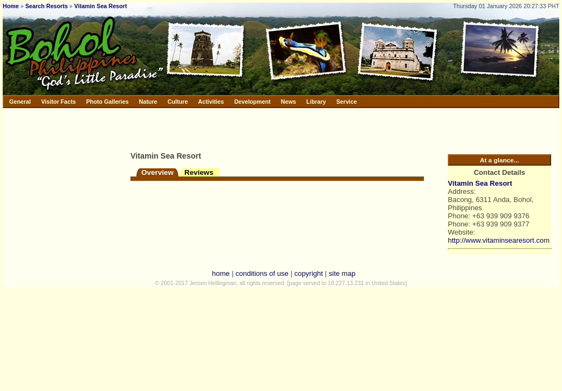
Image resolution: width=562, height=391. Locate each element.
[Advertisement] (257, 127)
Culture (177, 101)
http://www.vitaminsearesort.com (498, 240)
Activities (211, 101)
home (221, 273)
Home (11, 6)
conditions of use (262, 273)
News (288, 101)
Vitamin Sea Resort (100, 6)
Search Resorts (46, 6)
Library (316, 101)
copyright (308, 273)
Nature (148, 101)
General (20, 101)
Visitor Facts (58, 101)
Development (252, 101)
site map (342, 273)
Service (346, 101)
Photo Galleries (107, 101)
